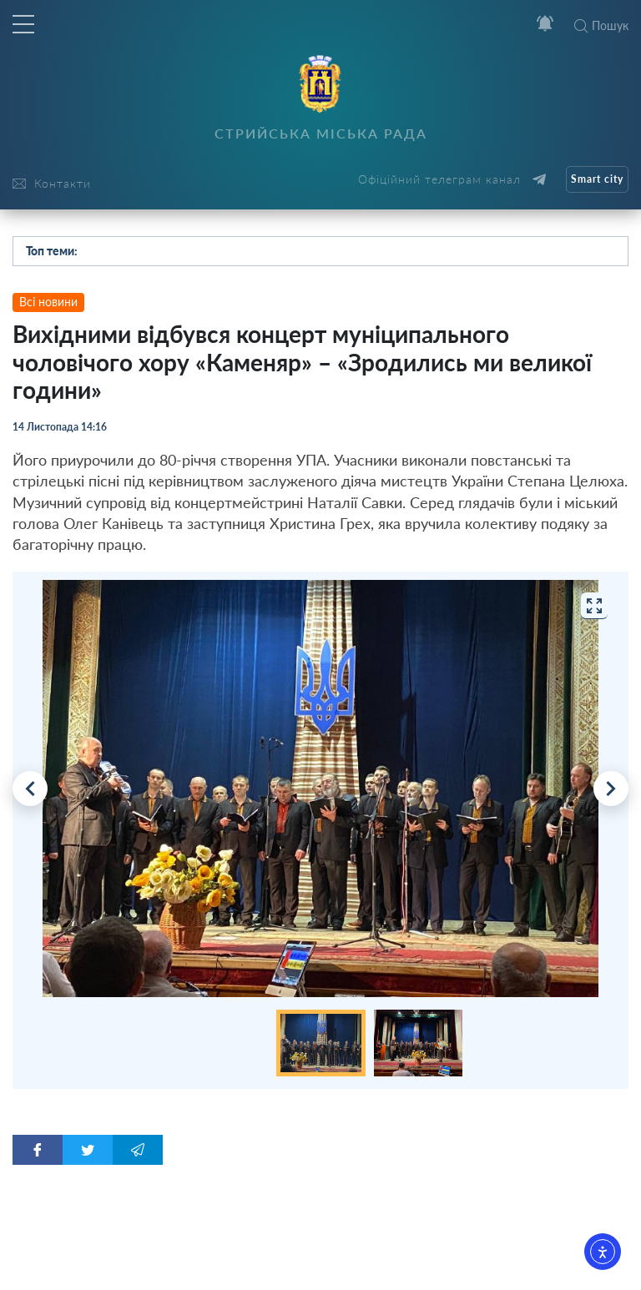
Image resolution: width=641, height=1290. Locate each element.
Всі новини (48, 302)
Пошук (601, 25)
